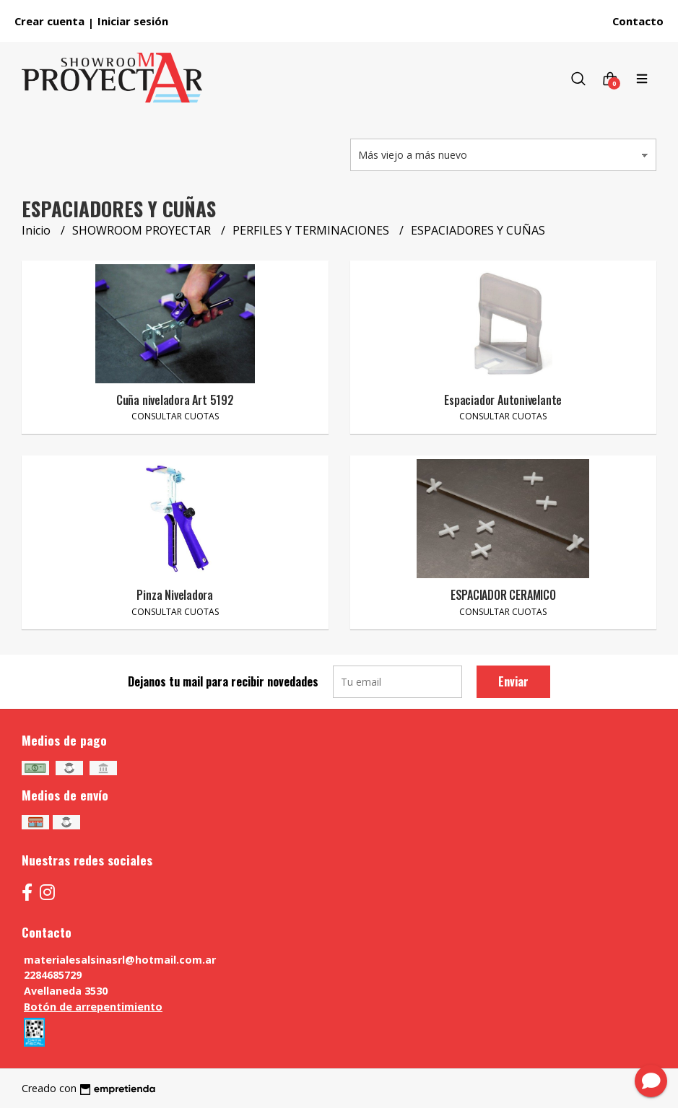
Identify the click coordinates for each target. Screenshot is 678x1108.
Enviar (513, 681)
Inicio (37, 230)
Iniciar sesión (132, 21)
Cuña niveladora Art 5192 (175, 400)
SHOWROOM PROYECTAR (143, 230)
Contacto (638, 21)
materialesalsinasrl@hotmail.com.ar (120, 960)
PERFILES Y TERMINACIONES (312, 230)
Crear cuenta (49, 21)
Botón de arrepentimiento (93, 1006)
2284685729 (53, 975)
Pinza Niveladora (174, 594)
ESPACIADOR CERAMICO (503, 594)
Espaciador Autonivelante (503, 400)
